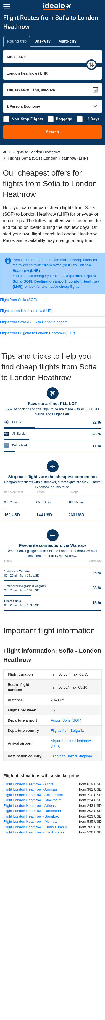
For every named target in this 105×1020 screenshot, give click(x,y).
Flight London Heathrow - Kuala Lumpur (35, 827)
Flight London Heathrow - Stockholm (32, 800)
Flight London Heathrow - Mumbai (30, 821)
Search (52, 132)
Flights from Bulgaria (67, 730)
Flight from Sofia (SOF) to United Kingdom (33, 322)
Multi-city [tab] (67, 41)
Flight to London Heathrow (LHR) (26, 311)
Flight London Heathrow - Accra (28, 784)
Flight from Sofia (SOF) (18, 300)
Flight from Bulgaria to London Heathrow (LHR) (37, 333)
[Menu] (6, 6)
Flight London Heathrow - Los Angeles (33, 832)
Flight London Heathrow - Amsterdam (33, 795)
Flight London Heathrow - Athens (29, 806)
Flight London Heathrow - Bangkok (31, 816)
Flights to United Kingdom (71, 756)
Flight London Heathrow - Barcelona (32, 811)
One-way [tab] (42, 41)
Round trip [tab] (17, 41)
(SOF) (66, 720)
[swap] (91, 64)
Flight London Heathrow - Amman (30, 789)
